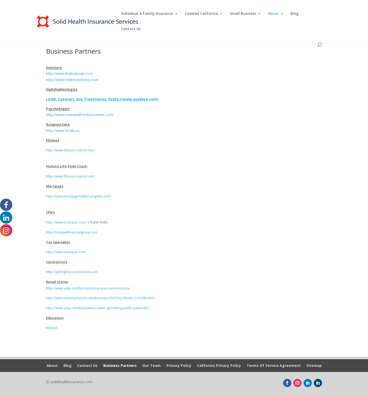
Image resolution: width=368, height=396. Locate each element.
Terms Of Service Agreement (274, 366)
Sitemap (314, 366)
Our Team (151, 366)
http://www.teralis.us (63, 130)
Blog (294, 14)
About (273, 14)
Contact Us (131, 29)
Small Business (243, 14)
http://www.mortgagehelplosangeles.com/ (78, 196)
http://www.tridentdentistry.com (72, 79)
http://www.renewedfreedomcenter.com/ (80, 114)
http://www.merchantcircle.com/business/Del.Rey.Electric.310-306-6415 (100, 298)
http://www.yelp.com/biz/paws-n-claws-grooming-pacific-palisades (97, 308)
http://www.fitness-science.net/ (70, 150)
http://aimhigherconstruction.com (71, 271)
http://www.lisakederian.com (69, 73)
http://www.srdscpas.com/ (66, 222)
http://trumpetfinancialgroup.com (71, 232)
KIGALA (51, 327)
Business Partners (120, 366)
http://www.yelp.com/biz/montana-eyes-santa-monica (88, 288)
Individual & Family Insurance (147, 14)
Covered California (201, 14)
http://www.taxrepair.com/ (66, 252)
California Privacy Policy (219, 366)
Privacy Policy (178, 366)
